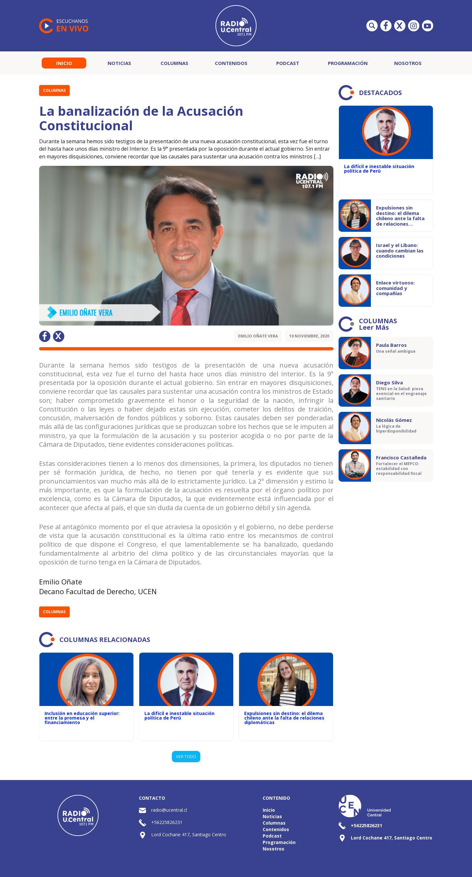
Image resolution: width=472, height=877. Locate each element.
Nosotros (408, 63)
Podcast (287, 63)
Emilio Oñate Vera (258, 336)
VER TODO (186, 756)
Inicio (64, 63)
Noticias (119, 63)
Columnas (174, 63)
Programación (348, 63)
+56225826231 (167, 822)
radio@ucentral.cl (169, 810)
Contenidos (231, 63)
